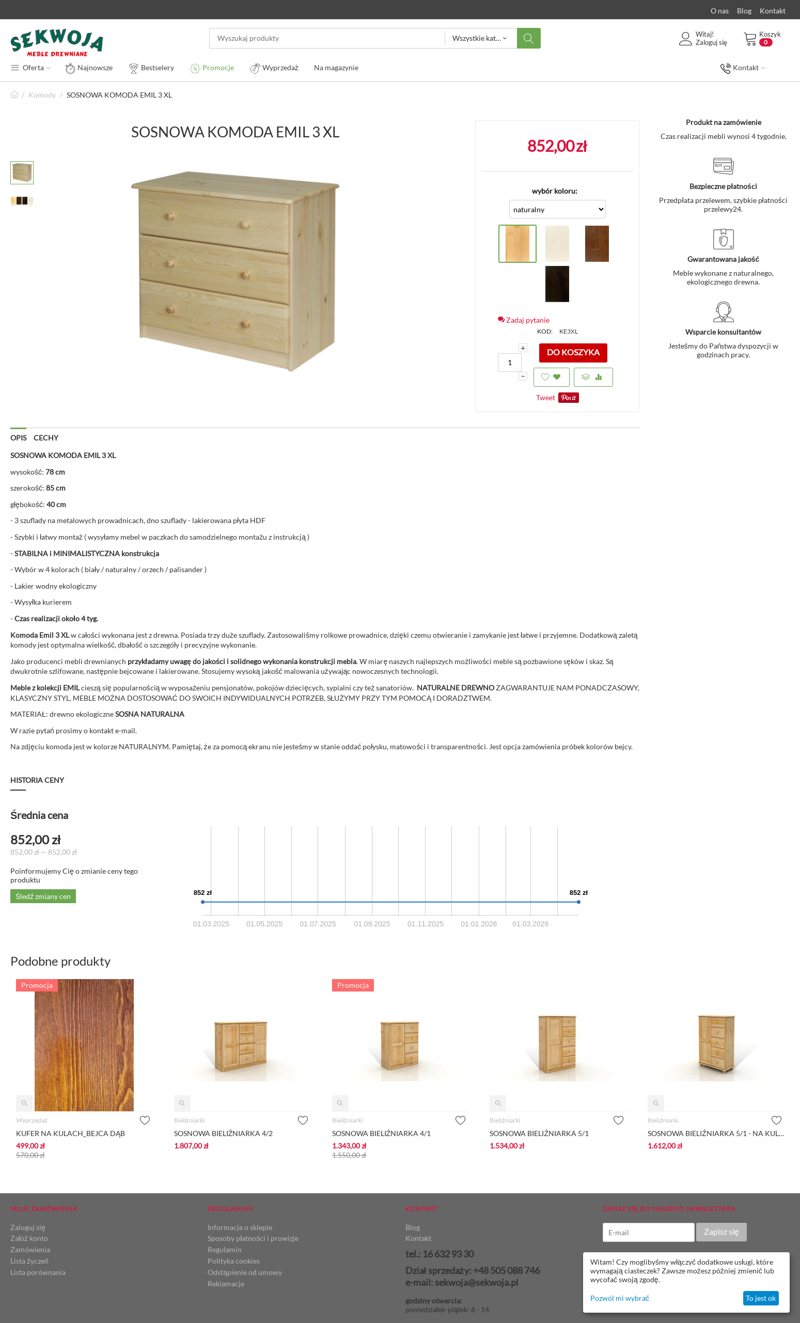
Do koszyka (573, 352)
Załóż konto (29, 1238)
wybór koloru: (554, 190)
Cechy (46, 437)
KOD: (545, 331)
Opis (18, 437)
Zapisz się (721, 1231)
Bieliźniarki (189, 1120)
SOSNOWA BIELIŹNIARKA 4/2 (223, 1133)
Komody (42, 94)
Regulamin (225, 1249)
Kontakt (773, 10)
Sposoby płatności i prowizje (253, 1238)
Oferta (30, 67)
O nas (720, 10)
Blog (744, 10)
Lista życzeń (29, 1260)
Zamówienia (30, 1249)
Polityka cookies (234, 1260)
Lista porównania (38, 1272)
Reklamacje (226, 1283)
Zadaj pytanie (524, 320)
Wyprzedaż (32, 1120)
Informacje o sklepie (240, 1227)
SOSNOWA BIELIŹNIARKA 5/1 (539, 1133)
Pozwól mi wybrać (619, 1298)
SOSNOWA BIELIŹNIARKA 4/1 (381, 1133)
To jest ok (761, 1298)
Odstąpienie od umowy (245, 1272)
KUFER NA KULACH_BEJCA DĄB (70, 1133)
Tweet (545, 397)
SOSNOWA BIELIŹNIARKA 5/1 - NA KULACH (716, 1133)
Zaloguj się (27, 1227)
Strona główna (14, 94)
